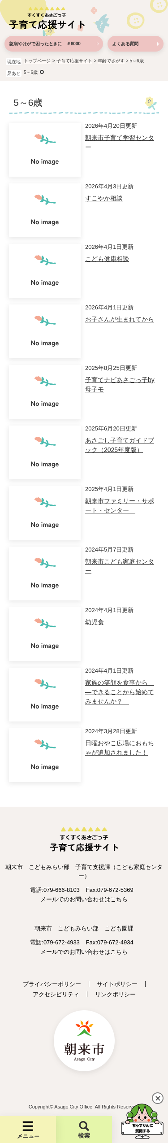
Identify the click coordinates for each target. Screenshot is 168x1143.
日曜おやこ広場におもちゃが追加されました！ (119, 747)
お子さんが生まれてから (119, 319)
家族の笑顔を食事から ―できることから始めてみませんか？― (119, 692)
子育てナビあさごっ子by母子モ (120, 384)
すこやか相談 (104, 198)
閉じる (158, 1098)
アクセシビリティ (56, 994)
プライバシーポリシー (52, 984)
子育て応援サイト (74, 60)
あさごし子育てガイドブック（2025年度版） (119, 445)
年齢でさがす (111, 60)
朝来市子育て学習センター (119, 142)
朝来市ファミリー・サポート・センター (119, 505)
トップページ (37, 60)
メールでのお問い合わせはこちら (84, 899)
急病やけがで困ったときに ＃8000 (45, 43)
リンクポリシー (115, 994)
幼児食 (94, 622)
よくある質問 (125, 43)
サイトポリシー (117, 984)
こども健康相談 (107, 258)
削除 (42, 72)
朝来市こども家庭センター (119, 566)
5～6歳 (31, 72)
